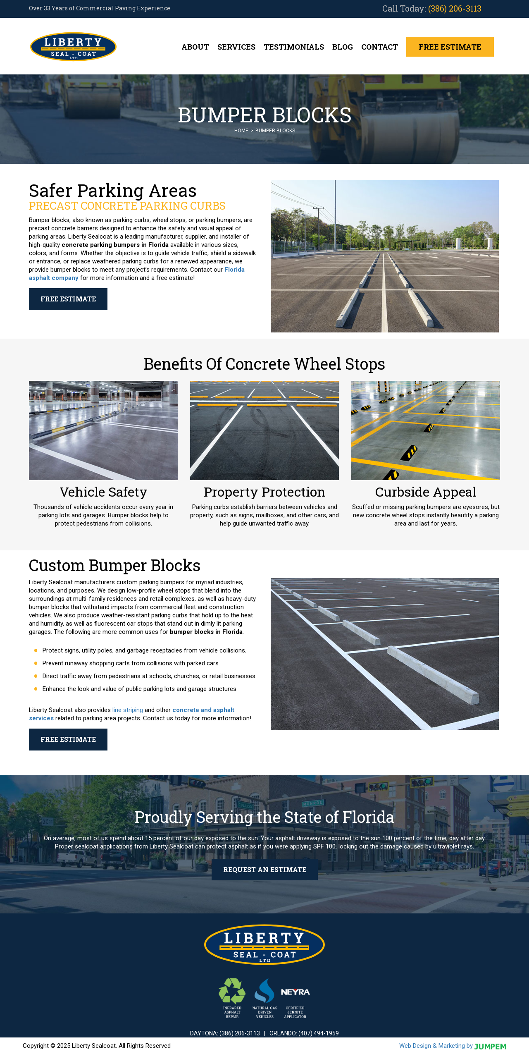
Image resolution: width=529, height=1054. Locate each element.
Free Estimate (450, 47)
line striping (127, 710)
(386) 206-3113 (454, 8)
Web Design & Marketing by (452, 1045)
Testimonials (294, 47)
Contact (379, 47)
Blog (342, 47)
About (195, 47)
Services (236, 47)
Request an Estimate (264, 869)
